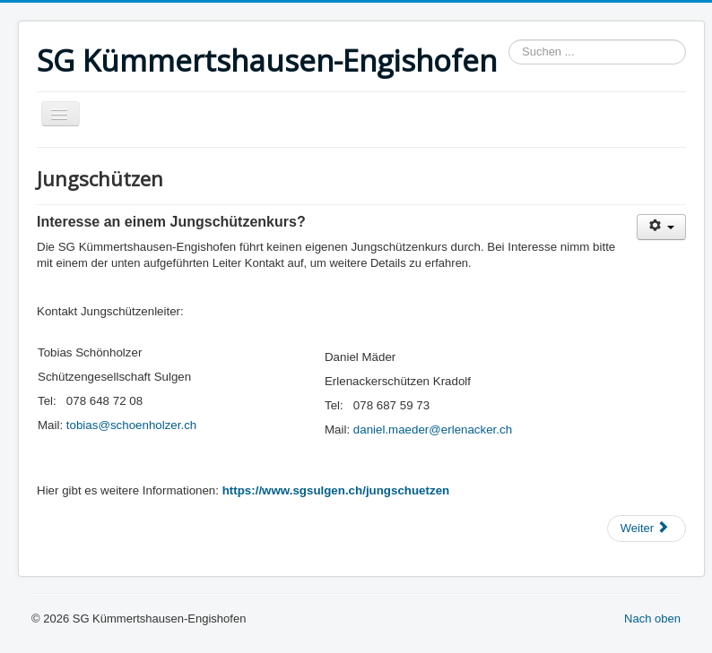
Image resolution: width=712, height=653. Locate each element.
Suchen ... (508, 39)
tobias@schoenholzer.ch (131, 425)
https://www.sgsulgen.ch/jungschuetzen (336, 490)
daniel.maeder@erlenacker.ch (432, 429)
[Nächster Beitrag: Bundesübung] (646, 528)
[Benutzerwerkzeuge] (661, 227)
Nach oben (652, 618)
